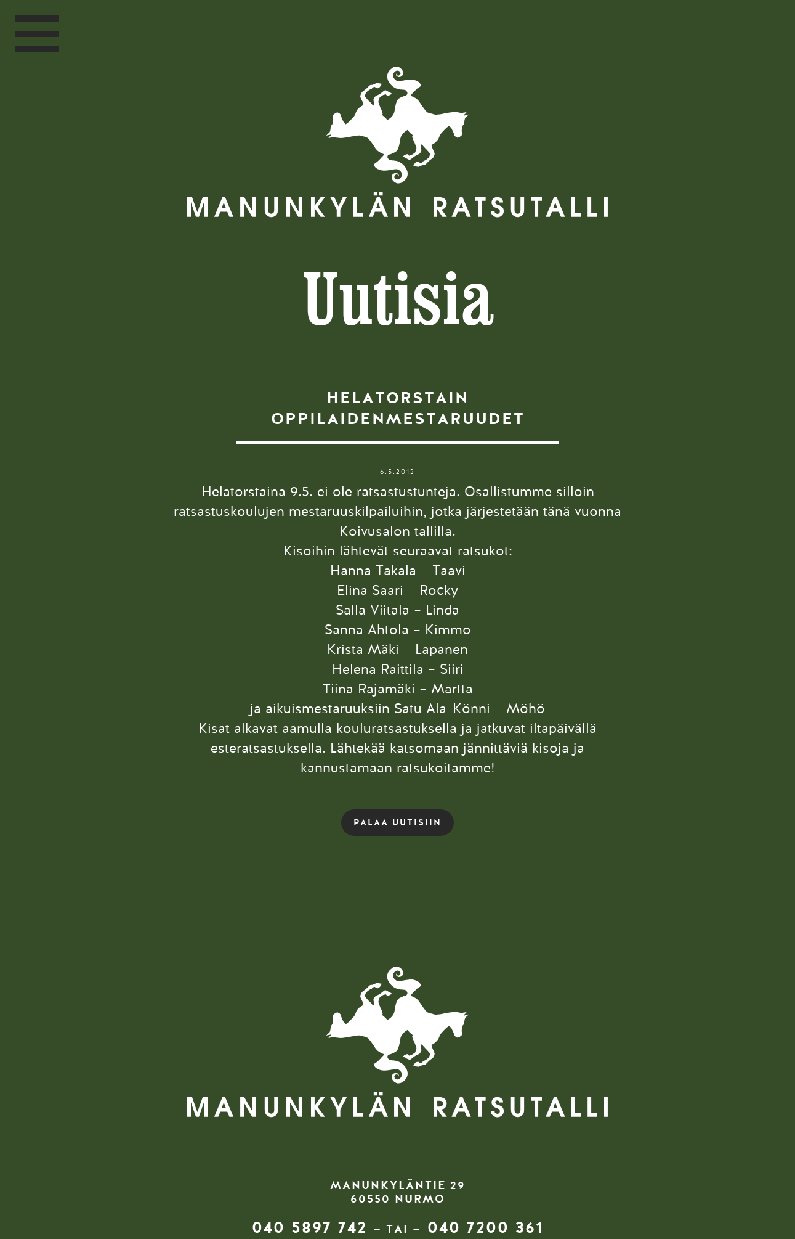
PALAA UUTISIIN (397, 822)
